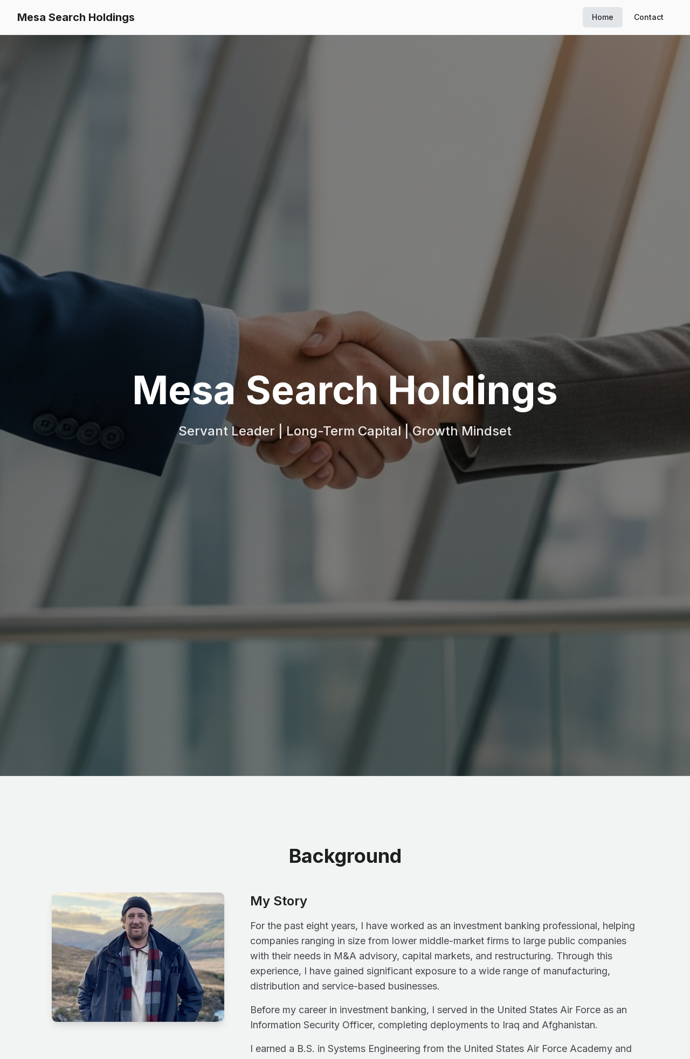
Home (602, 17)
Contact (649, 17)
